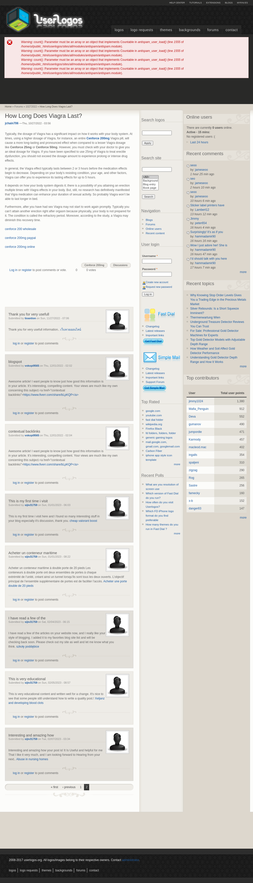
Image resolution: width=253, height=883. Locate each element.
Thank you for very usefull (28, 314)
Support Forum (155, 381)
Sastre (193, 485)
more (177, 464)
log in (16, 343)
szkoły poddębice (27, 646)
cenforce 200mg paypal (20, 238)
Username (150, 255)
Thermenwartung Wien (205, 317)
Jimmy (194, 218)
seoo (193, 165)
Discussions (120, 265)
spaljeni (194, 462)
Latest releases (155, 330)
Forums (213, 30)
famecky (194, 493)
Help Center (177, 2)
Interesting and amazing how (31, 735)
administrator (130, 860)
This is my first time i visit (28, 501)
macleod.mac (197, 447)
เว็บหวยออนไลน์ (70, 329)
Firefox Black (154, 428)
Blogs (228, 2)
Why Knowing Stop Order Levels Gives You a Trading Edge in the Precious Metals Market (218, 300)
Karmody (195, 439)
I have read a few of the (26, 618)
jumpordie (195, 432)
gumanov (195, 424)
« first (54, 787)
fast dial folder (154, 419)
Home (8, 106)
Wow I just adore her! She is (208, 245)
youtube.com (154, 415)
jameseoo (201, 169)
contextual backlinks (24, 431)
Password (149, 269)
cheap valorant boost (83, 521)
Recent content (155, 233)
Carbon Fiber (154, 450)
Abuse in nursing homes (32, 759)
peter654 (201, 223)
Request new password (159, 287)
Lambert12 (202, 209)
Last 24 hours (199, 142)
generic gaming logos (159, 437)
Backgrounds (190, 30)
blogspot (15, 362)
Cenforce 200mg (94, 265)
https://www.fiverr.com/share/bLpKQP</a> (51, 395)
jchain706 (12, 123)
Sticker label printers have (207, 205)
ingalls (193, 455)
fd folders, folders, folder (161, 433)
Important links (155, 335)
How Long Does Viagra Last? (56, 106)
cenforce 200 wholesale (20, 229)
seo (192, 178)
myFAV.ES (242, 2)
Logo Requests (141, 30)
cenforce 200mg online (20, 247)
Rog (191, 478)
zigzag (193, 470)
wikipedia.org (154, 424)
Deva (192, 416)
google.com (153, 410)
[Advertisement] (126, 91)
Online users (154, 228)
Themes (166, 30)
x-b (191, 501)
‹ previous (69, 787)
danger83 (195, 508)
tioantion (30, 318)
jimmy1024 (196, 401)
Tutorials (195, 2)
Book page (150, 188)
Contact (232, 30)
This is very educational (26, 679)
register (27, 270)
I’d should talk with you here (208, 258)
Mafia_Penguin (199, 409)
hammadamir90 (205, 236)
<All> (150, 177)
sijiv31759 (31, 505)
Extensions (213, 2)
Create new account (157, 282)
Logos (119, 30)
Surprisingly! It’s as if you (206, 232)
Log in (13, 270)
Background (150, 181)
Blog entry (150, 185)
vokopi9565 (32, 365)
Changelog (152, 326)
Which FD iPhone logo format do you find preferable (160, 516)
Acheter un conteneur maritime (32, 553)
